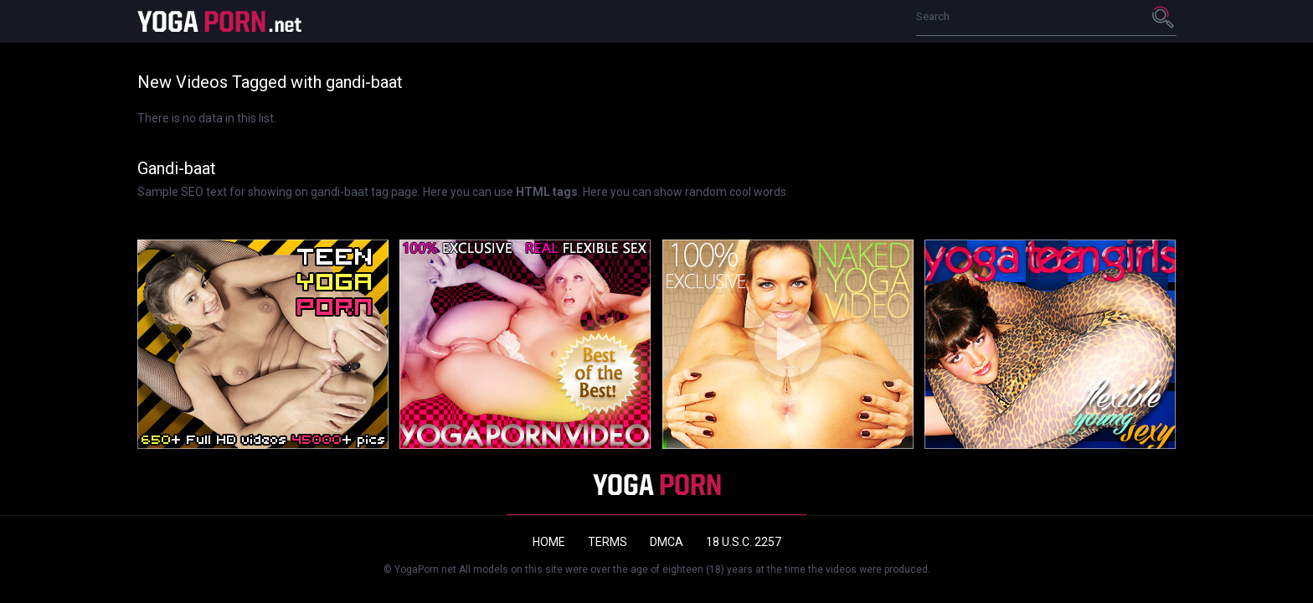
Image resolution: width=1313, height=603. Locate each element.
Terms (607, 542)
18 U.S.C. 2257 (743, 542)
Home (549, 542)
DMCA (666, 542)
